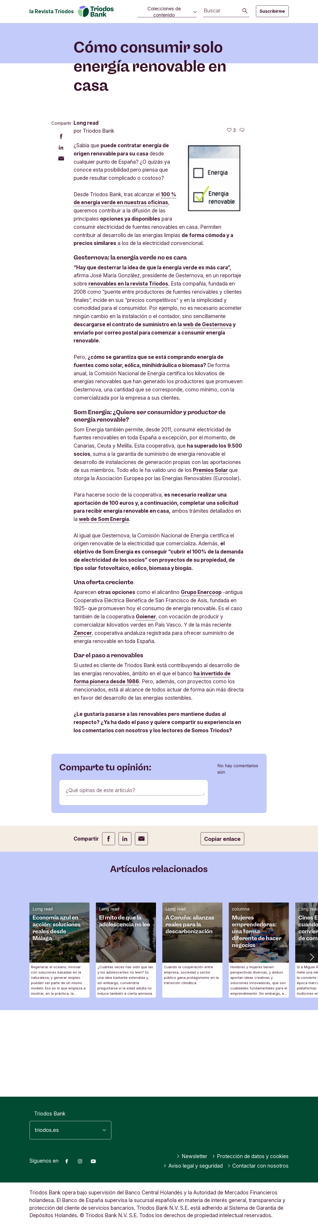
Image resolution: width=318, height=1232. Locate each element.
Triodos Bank (49, 1113)
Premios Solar (210, 556)
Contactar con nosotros (258, 1166)
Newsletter (192, 1156)
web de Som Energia (104, 605)
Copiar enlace (222, 925)
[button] (311, 1043)
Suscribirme (272, 11)
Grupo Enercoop (201, 679)
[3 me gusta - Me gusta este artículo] (231, 216)
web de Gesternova (207, 411)
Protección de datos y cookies (250, 1156)
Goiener (146, 703)
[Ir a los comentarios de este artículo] (242, 216)
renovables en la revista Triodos (128, 370)
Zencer (83, 719)
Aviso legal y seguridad (193, 1166)
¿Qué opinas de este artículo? (100, 877)
